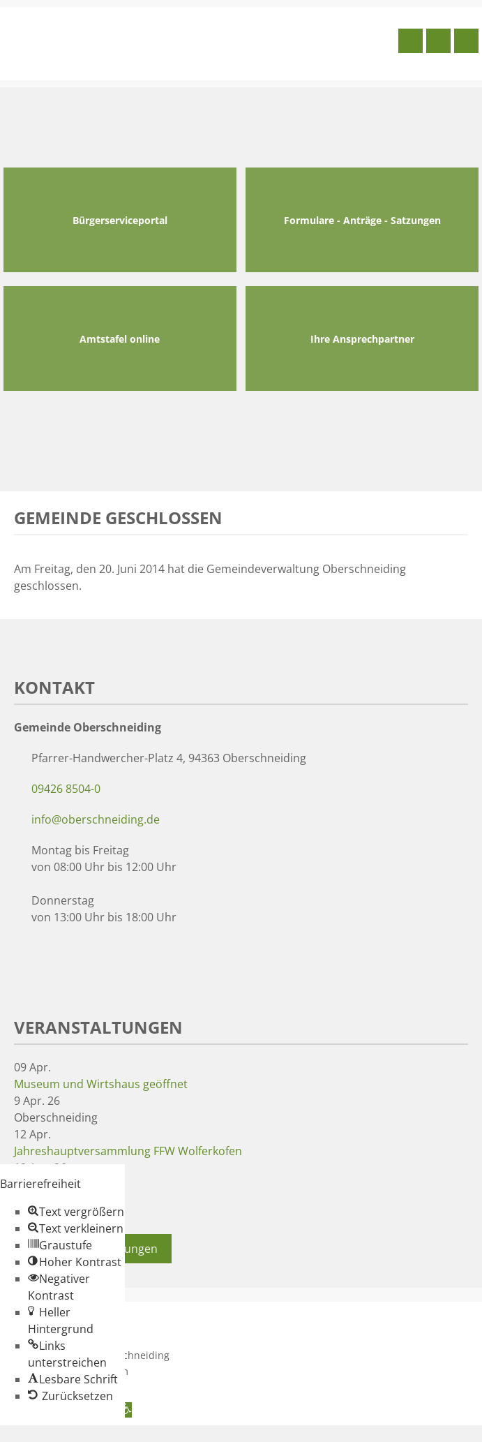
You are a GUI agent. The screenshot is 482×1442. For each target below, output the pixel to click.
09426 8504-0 (65, 788)
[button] (76, 1211)
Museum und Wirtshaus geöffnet (101, 1084)
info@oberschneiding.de (95, 819)
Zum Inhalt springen (53, 1433)
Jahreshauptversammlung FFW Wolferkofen (128, 1151)
